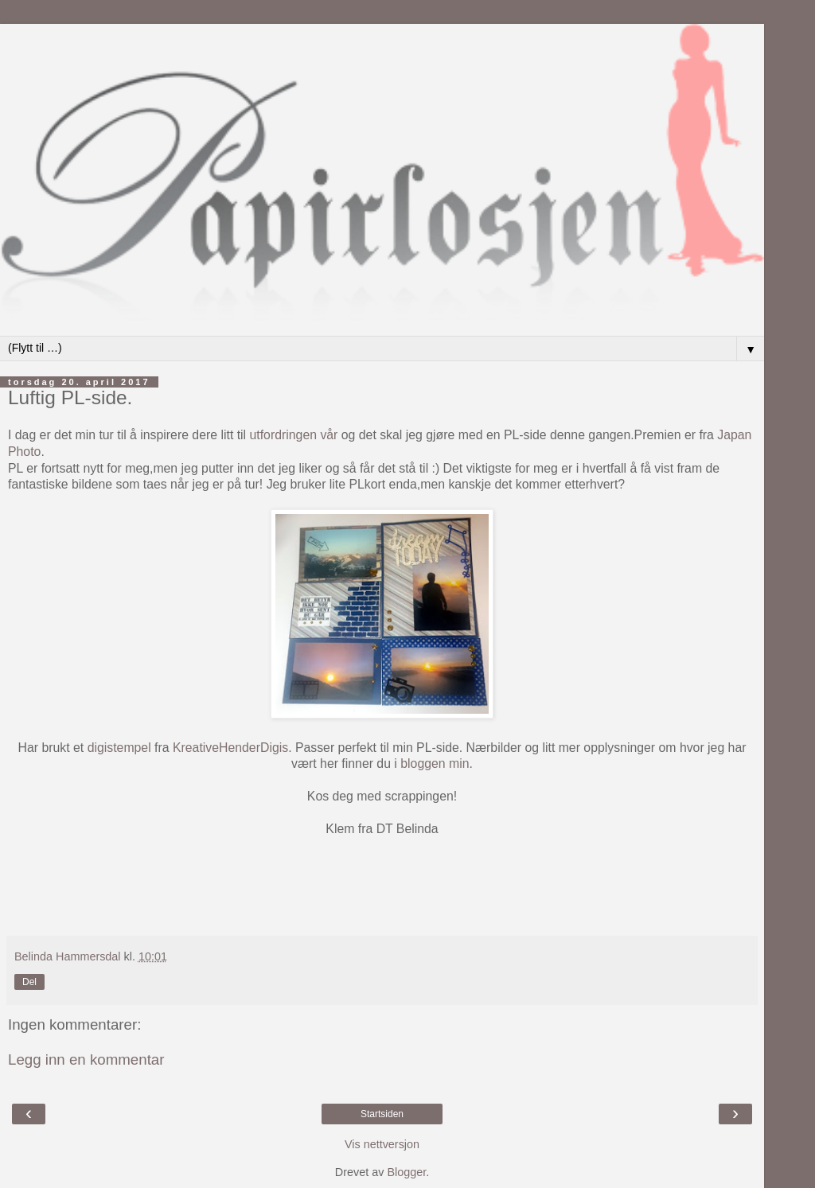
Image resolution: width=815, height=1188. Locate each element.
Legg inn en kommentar (86, 1059)
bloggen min (434, 763)
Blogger (406, 1172)
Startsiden (382, 1114)
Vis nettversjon (382, 1144)
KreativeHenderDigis (230, 747)
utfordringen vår (294, 435)
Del (29, 981)
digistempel (119, 747)
